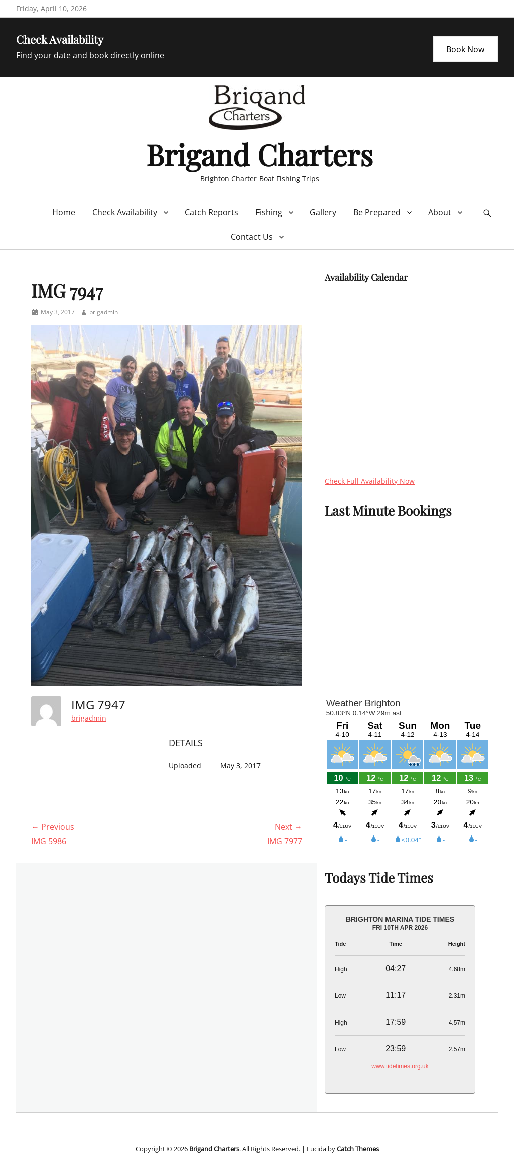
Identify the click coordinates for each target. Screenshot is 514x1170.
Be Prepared (377, 212)
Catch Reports (211, 212)
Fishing (268, 212)
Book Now (465, 49)
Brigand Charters (259, 154)
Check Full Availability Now (370, 481)
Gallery (323, 212)
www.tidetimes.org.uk (399, 1066)
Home (63, 212)
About (439, 212)
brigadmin (103, 312)
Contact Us (252, 236)
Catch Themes (358, 1148)
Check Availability (124, 212)
